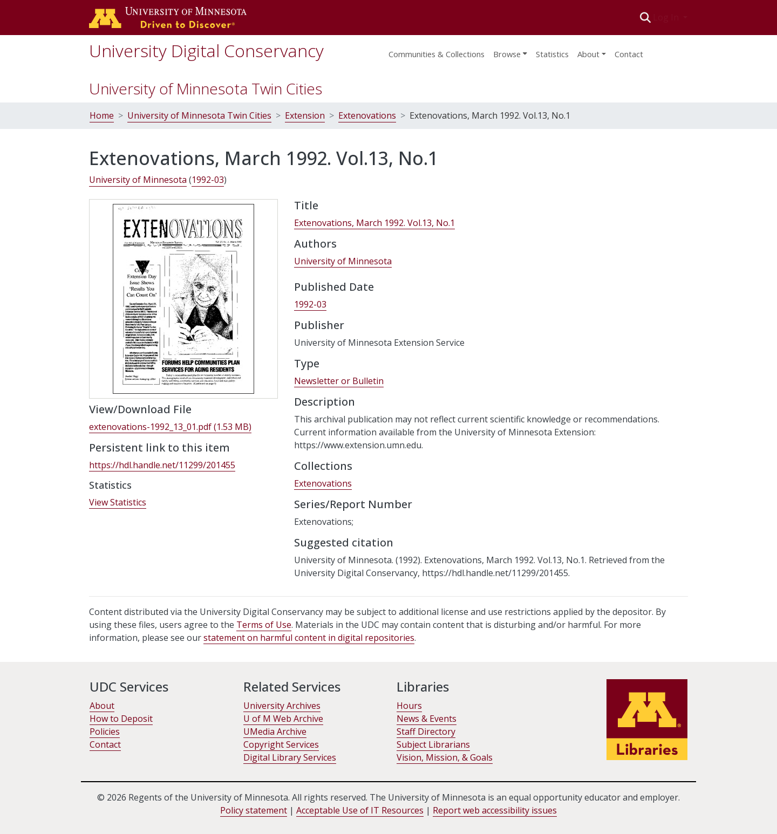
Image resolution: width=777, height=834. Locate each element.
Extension (305, 115)
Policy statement (253, 810)
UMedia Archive (274, 731)
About (102, 706)
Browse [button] (507, 54)
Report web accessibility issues (495, 810)
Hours (409, 706)
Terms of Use (263, 625)
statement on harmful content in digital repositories (308, 638)
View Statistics (117, 502)
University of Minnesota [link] (138, 180)
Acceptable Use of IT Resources (360, 810)
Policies (105, 731)
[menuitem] (510, 50)
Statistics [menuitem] (552, 54)
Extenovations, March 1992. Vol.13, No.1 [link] (374, 223)
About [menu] (588, 54)
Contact (629, 54)
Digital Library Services (289, 757)
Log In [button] (667, 17)
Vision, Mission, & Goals (445, 757)
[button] (645, 17)
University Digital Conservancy (206, 50)
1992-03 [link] (208, 180)
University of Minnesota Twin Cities (205, 88)
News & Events (426, 718)
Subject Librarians (433, 744)
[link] (170, 427)
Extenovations (367, 115)
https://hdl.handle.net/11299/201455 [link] (162, 465)
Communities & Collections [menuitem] (436, 54)
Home (102, 115)
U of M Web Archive (283, 718)
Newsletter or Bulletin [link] (339, 381)
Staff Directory (426, 731)
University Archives (282, 706)
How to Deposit (121, 718)
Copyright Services (281, 744)
